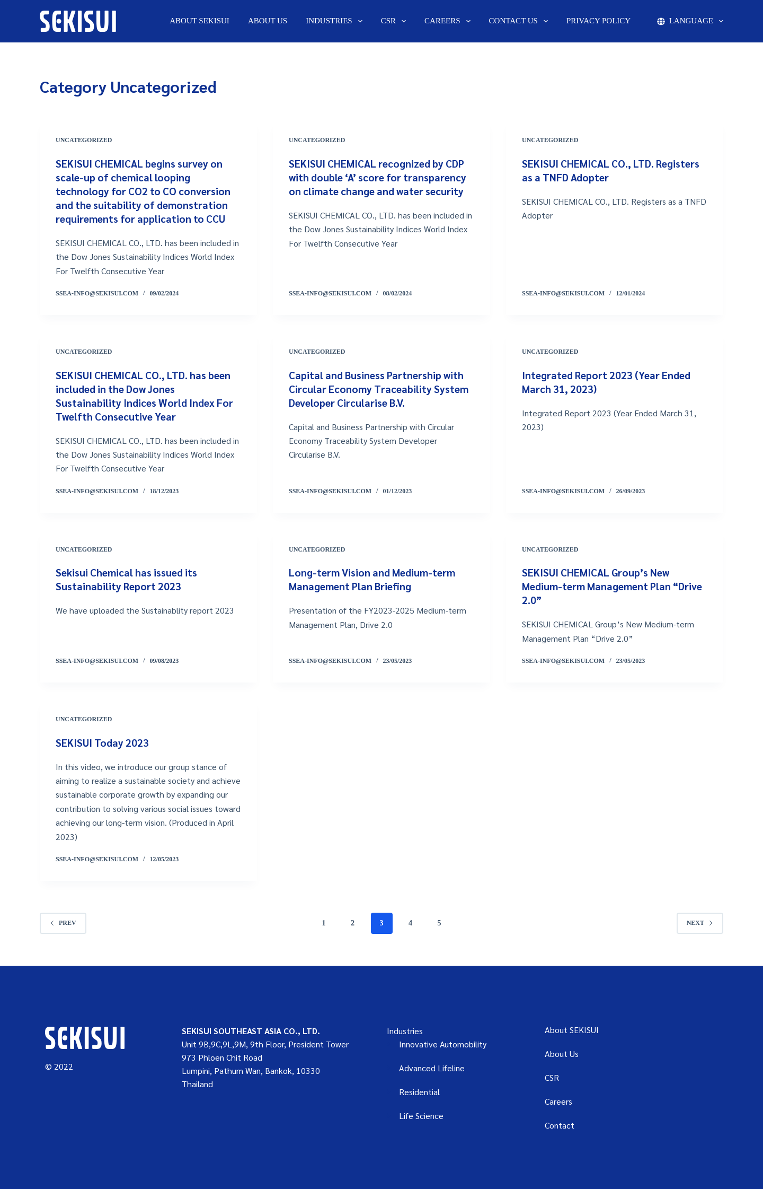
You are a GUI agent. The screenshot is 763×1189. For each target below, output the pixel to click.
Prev (63, 922)
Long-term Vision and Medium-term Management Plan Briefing (376, 579)
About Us (267, 20)
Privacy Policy (598, 20)
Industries (336, 21)
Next (700, 922)
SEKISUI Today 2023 (103, 742)
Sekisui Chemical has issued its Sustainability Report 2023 (129, 579)
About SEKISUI (199, 20)
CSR (395, 21)
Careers (449, 21)
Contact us (520, 21)
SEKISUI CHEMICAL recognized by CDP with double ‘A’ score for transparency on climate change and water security (381, 177)
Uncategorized (84, 140)
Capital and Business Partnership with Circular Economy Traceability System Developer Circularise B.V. (380, 388)
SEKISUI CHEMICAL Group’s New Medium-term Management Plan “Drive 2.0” (600, 586)
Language (690, 21)
